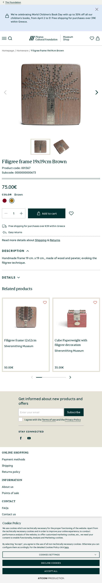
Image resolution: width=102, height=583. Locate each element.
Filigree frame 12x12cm (20, 340)
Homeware (22, 50)
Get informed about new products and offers (51, 401)
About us (7, 487)
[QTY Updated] (6, 213)
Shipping (41, 240)
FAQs (5, 508)
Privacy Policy (73, 419)
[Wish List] (71, 213)
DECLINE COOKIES (51, 562)
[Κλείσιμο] (97, 9)
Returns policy (11, 472)
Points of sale (10, 493)
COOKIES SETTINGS (49, 554)
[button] (97, 92)
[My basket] (97, 38)
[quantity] (14, 213)
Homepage (8, 50)
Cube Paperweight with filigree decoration (71, 342)
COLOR (7, 194)
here (66, 547)
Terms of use (49, 419)
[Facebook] (21, 438)
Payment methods (13, 459)
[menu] (4, 38)
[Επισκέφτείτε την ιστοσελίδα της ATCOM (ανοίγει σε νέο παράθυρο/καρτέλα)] (51, 578)
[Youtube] (29, 438)
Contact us (9, 514)
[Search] (10, 38)
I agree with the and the (50, 419)
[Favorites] (92, 38)
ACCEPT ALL (51, 571)
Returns (55, 240)
